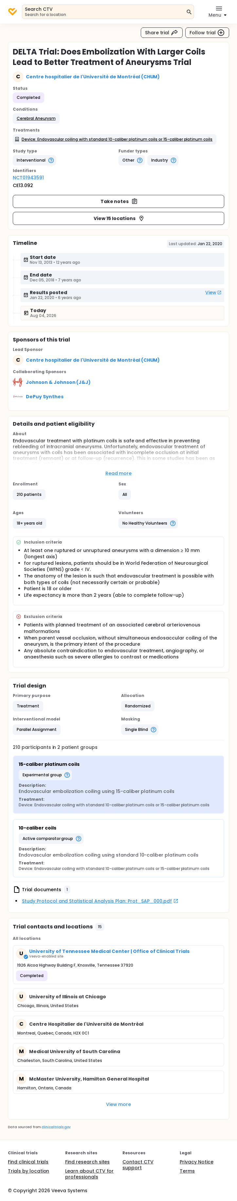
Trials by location (28, 1171)
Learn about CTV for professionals (89, 1174)
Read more (118, 473)
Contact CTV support (138, 1165)
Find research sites (87, 1162)
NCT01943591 (28, 178)
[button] (36, 118)
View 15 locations (119, 218)
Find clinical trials (28, 1162)
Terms (187, 1171)
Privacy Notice (196, 1162)
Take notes (119, 201)
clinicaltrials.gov (56, 1127)
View (213, 292)
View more (118, 1104)
